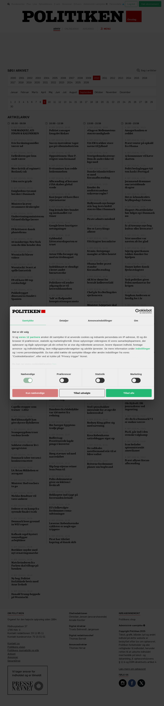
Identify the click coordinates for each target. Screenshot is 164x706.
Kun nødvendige (35, 393)
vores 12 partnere (29, 337)
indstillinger (142, 348)
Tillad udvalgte (82, 393)
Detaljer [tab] (64, 320)
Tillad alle (128, 393)
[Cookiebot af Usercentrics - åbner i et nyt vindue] (138, 311)
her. (54, 363)
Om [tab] (136, 320)
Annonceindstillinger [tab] (100, 320)
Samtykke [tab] (28, 320)
